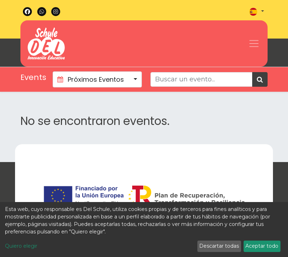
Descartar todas (219, 246)
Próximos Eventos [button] (91, 79)
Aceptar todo (261, 246)
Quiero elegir (21, 246)
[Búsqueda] (260, 79)
